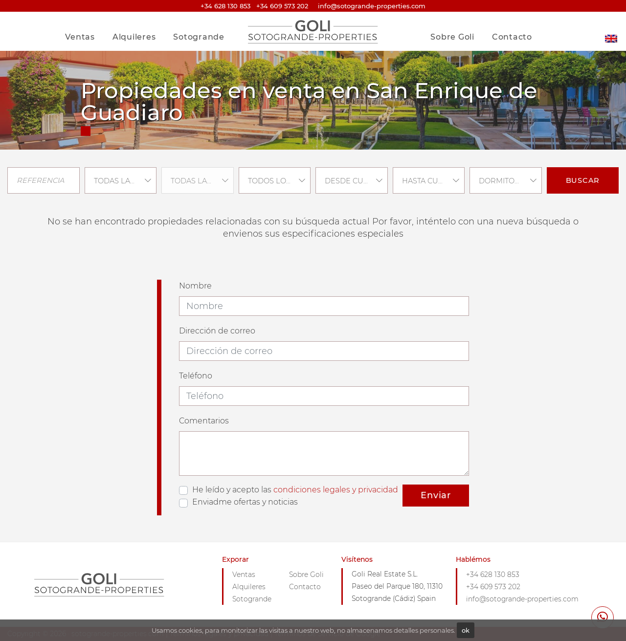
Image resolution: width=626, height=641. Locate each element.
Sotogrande (198, 37)
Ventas (80, 37)
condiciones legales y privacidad (335, 489)
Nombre (195, 285)
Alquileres (134, 37)
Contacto (512, 37)
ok (466, 630)
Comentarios (204, 420)
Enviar (436, 495)
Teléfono (195, 375)
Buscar (583, 180)
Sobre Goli (452, 37)
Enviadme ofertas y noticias (245, 502)
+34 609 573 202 (282, 6)
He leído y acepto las (295, 489)
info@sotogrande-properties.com (522, 599)
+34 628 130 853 (225, 6)
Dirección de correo (217, 330)
